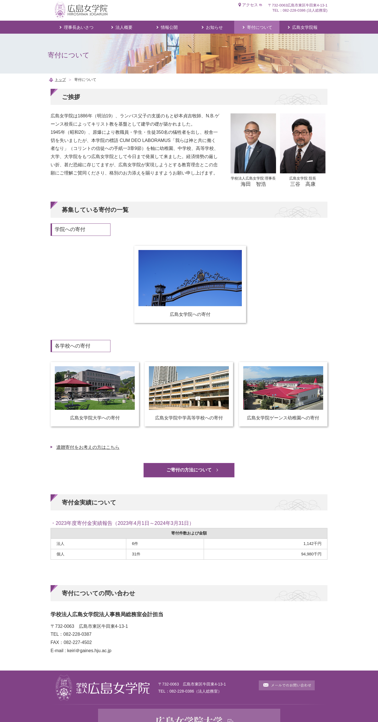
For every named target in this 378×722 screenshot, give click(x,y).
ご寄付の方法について (189, 469)
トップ (60, 79)
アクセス (250, 5)
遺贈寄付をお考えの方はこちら (88, 447)
